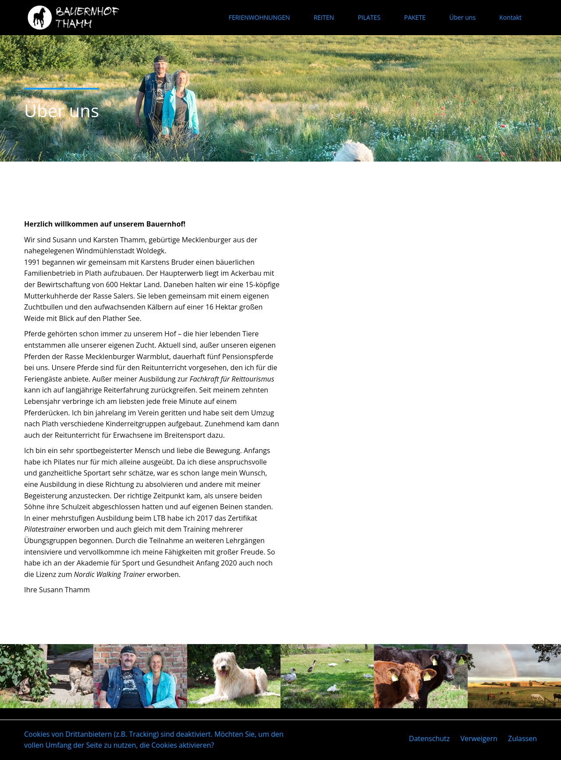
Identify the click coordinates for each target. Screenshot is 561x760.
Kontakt (510, 17)
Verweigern (478, 738)
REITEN (324, 17)
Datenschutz (429, 738)
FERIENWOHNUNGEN (259, 17)
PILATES (369, 17)
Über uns (462, 17)
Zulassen (522, 738)
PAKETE (415, 17)
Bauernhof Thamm (75, 17)
